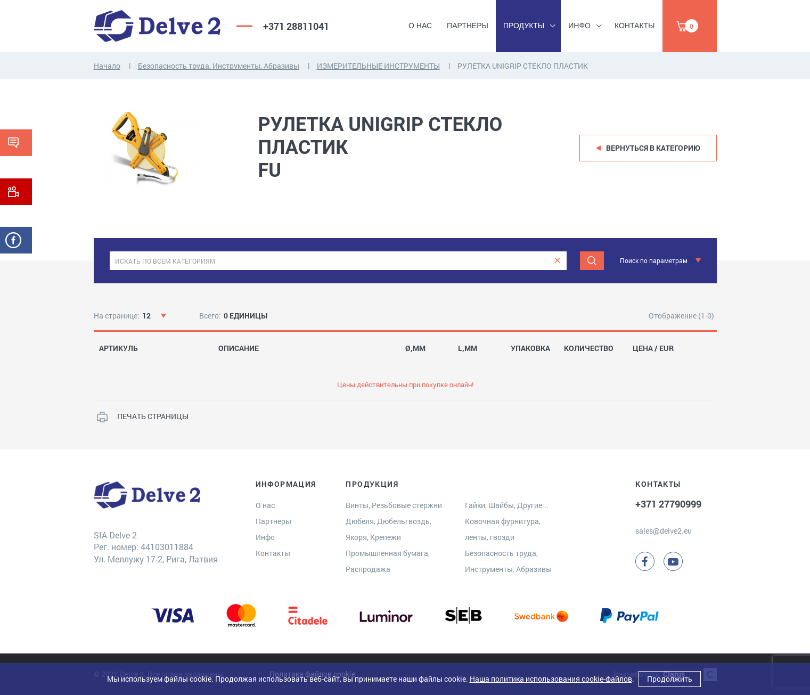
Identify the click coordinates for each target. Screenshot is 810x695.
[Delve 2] (157, 26)
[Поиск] (592, 260)
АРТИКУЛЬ (118, 348)
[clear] (557, 260)
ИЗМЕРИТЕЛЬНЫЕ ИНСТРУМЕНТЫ (378, 66)
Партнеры (467, 25)
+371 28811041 (296, 26)
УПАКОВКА (530, 348)
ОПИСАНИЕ (238, 348)
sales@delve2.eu (663, 531)
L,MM (467, 348)
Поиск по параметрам (654, 260)
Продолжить (669, 679)
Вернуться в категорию (653, 148)
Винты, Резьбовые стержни (394, 505)
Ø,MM (415, 348)
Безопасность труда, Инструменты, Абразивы (218, 66)
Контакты (635, 25)
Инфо (579, 25)
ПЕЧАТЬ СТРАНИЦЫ (153, 416)
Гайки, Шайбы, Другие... (507, 505)
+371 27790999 (668, 503)
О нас (420, 25)
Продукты (523, 25)
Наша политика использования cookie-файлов (551, 679)
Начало (107, 66)
